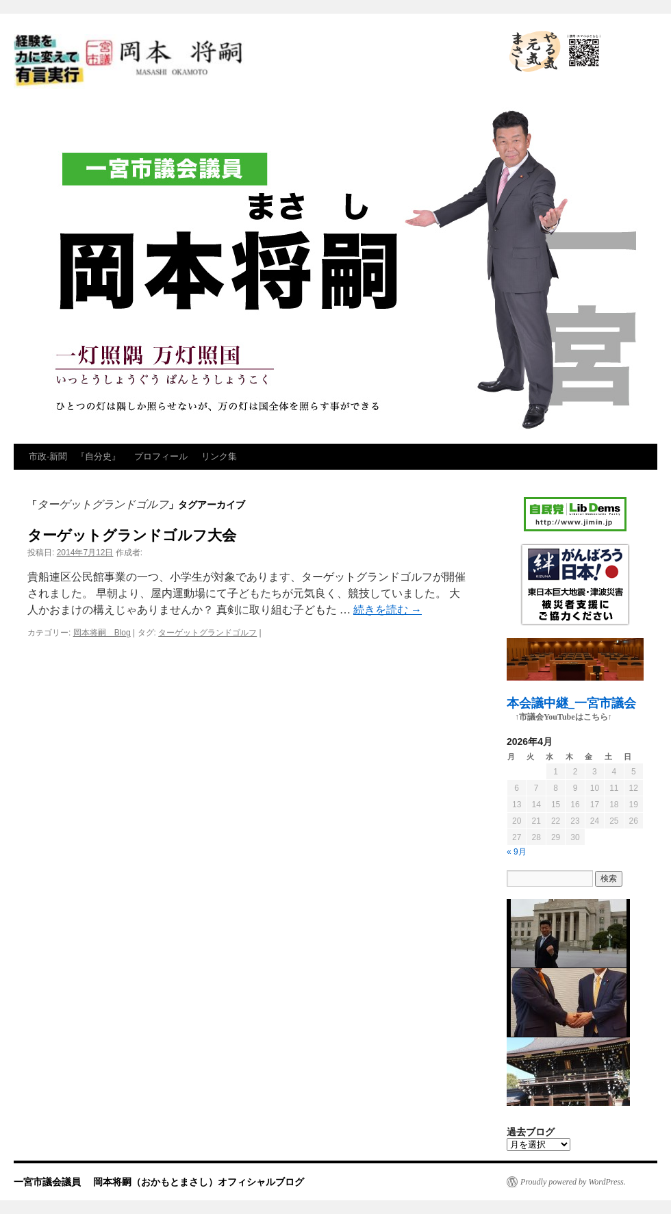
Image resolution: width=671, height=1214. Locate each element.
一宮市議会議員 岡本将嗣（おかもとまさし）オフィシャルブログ (253, 61)
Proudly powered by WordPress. (573, 1182)
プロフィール (161, 456)
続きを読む (387, 610)
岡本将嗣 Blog (102, 632)
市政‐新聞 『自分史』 (75, 456)
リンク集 (219, 456)
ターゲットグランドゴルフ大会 (131, 535)
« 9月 (517, 852)
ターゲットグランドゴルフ (207, 632)
